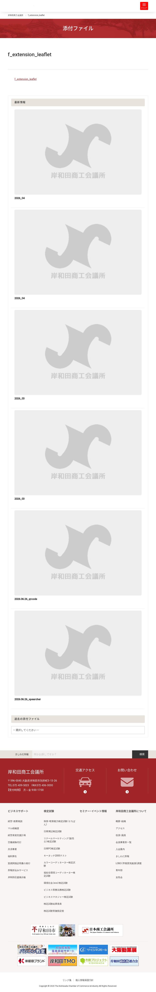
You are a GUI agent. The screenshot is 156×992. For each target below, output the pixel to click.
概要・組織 (121, 821)
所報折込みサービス (18, 870)
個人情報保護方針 (84, 980)
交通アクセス (85, 777)
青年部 (119, 870)
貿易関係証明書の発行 (19, 863)
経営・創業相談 (15, 821)
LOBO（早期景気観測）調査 (129, 863)
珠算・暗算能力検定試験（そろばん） (59, 823)
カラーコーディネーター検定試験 (59, 864)
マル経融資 (13, 828)
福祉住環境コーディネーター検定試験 (59, 874)
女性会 (119, 877)
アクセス (120, 828)
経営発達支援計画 (17, 835)
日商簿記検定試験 (53, 831)
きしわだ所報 (22, 754)
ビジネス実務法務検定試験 (57, 890)
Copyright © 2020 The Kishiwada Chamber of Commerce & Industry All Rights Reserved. (78, 986)
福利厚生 (12, 856)
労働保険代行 (14, 842)
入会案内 (120, 849)
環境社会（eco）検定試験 (56, 883)
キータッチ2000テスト (55, 855)
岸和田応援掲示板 (17, 877)
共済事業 (12, 849)
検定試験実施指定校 (54, 911)
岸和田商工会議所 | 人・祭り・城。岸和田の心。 (21, 6)
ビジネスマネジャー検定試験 (58, 897)
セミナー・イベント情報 (93, 811)
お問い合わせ (127, 777)
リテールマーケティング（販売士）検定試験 (59, 840)
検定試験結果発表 (53, 904)
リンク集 (67, 980)
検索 (140, 754)
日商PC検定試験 (52, 848)
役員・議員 (121, 835)
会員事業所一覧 (123, 842)
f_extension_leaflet (26, 79)
